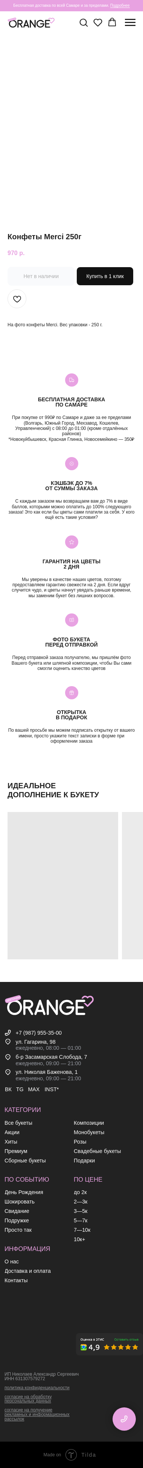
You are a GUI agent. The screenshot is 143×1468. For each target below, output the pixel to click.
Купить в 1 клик (105, 276)
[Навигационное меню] (130, 22)
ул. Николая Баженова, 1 (47, 1072)
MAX (34, 1089)
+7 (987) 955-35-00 (39, 1033)
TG (20, 1089)
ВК (8, 1089)
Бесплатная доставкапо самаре (71, 402)
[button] (83, 22)
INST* (51, 1089)
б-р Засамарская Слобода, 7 (51, 1057)
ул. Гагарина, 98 (36, 1042)
